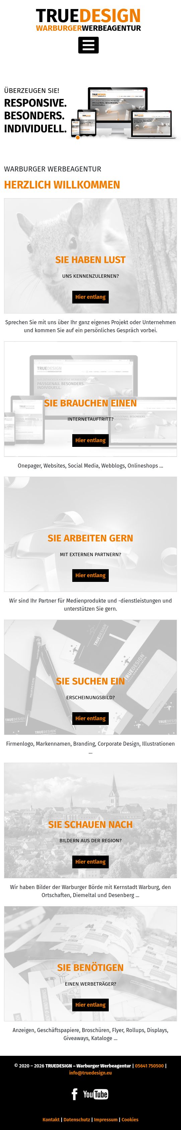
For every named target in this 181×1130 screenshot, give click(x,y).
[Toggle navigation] (88, 45)
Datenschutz (77, 1120)
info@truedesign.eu (90, 1073)
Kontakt (51, 1120)
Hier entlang (91, 297)
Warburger (88, 28)
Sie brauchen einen (90, 403)
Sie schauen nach (90, 825)
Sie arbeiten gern (90, 538)
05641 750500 (149, 1066)
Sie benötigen (90, 968)
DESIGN (88, 16)
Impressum (105, 1120)
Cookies (129, 1120)
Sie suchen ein (90, 681)
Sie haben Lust (90, 260)
